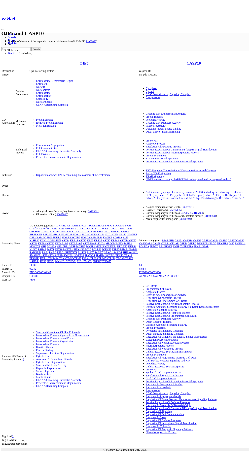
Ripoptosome (153, 97)
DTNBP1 (98, 231)
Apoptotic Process (155, 143)
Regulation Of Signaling (159, 411)
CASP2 (197, 240)
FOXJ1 (77, 234)
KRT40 (115, 240)
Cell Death (151, 285)
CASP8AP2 (145, 243)
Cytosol (150, 91)
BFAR (165, 240)
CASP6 (223, 240)
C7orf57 (54, 228)
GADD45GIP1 (96, 234)
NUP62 (33, 249)
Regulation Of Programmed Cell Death (166, 300)
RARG (52, 252)
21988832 (91, 41)
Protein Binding (44, 119)
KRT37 (106, 240)
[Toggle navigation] (2, 29)
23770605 (186, 213)
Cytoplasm (151, 88)
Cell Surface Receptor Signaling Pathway (168, 360)
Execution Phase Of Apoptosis (162, 158)
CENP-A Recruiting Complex (52, 104)
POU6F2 (106, 249)
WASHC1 (60, 261)
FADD (212, 243)
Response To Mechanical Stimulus (164, 384)
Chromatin (41, 83)
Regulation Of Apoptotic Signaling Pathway (169, 429)
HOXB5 (66, 237)
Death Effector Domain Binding (163, 131)
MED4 (120, 243)
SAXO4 (117, 252)
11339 (33, 265)
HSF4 (93, 237)
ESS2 (46, 234)
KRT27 (82, 240)
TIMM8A (53, 258)
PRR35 (115, 249)
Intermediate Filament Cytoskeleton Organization (62, 335)
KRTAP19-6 (89, 243)
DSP (199, 243)
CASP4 (214, 240)
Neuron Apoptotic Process (160, 345)
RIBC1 (61, 252)
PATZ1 (50, 249)
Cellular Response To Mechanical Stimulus (169, 351)
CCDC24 (92, 228)
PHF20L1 (240, 243)
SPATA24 (90, 255)
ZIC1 (80, 261)
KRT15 (74, 240)
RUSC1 (82, 252)
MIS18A (51, 246)
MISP (72, 246)
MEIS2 (128, 243)
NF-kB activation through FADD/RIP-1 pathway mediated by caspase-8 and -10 (188, 179)
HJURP (57, 237)
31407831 (210, 215)
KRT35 (98, 240)
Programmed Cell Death (159, 288)
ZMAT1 (87, 261)
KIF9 (125, 237)
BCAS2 (92, 225)
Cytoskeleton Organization (50, 362)
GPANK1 (132, 234)
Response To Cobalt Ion (158, 426)
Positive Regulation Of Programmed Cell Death (171, 315)
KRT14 (65, 240)
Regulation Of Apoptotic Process (163, 146)
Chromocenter (43, 95)
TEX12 (128, 255)
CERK (129, 228)
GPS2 (33, 237)
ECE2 (205, 243)
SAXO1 (108, 252)
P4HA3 (42, 249)
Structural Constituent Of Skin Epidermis (58, 332)
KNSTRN (55, 240)
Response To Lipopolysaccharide (163, 396)
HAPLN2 (41, 237)
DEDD (183, 243)
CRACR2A (66, 231)
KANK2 (107, 237)
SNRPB (58, 255)
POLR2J (96, 249)
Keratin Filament (45, 347)
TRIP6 (111, 258)
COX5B (54, 231)
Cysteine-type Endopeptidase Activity (166, 113)
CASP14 (187, 240)
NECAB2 (122, 246)
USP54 (50, 261)
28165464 (197, 213)
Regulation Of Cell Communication (165, 414)
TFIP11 (44, 258)
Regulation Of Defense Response (163, 420)
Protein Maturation (156, 155)
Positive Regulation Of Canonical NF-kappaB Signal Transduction (181, 149)
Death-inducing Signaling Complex (165, 333)
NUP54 (132, 246)
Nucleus (40, 86)
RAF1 (45, 252)
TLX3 (62, 258)
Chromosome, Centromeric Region (54, 80)
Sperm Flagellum (45, 371)
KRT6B (123, 240)
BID (171, 240)
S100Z (90, 252)
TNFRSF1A (186, 246)
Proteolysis (152, 140)
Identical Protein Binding (49, 122)
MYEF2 (90, 246)
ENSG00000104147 (40, 272)
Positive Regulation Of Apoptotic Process (168, 312)
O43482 (34, 276)
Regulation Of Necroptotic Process (164, 348)
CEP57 (121, 228)
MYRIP (99, 246)
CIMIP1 (45, 231)
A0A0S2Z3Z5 (162, 276)
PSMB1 (124, 249)
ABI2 (63, 225)
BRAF (128, 225)
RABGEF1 (35, 252)
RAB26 (133, 249)
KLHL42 (45, 240)
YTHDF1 (71, 261)
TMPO (70, 258)
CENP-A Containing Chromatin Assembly (58, 151)
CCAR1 (165, 243)
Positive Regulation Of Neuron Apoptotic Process (172, 152)
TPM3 (77, 258)
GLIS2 (122, 234)
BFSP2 (108, 225)
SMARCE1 (36, 255)
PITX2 (77, 249)
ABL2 (76, 225)
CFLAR (174, 243)
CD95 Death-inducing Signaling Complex (168, 94)
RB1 (161, 246)
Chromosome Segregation (50, 145)
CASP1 (178, 240)
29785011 (93, 211)
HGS (50, 237)
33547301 (187, 207)
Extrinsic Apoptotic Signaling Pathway (166, 324)
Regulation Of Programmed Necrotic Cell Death (171, 357)
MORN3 (80, 246)
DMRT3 (87, 231)
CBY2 (72, 228)
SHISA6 (127, 252)
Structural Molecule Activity (51, 365)
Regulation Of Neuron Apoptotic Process (167, 342)
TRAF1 (198, 246)
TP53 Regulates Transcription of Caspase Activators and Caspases (181, 170)
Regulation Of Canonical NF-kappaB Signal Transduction (176, 336)
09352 (33, 268)
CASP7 (232, 240)
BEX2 (100, 225)
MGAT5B (35, 246)
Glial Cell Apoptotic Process (161, 378)
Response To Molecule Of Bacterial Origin (168, 405)
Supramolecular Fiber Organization (55, 353)
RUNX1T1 (71, 252)
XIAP (205, 246)
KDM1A (117, 237)
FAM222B (66, 234)
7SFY (33, 279)
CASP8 (240, 240)
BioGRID (13, 53)
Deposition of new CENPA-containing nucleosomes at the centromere (73, 175)
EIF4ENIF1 (36, 234)
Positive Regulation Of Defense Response (168, 402)
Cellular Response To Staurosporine (165, 366)
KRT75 (132, 240)
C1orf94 (34, 228)
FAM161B (55, 234)
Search (12, 37)
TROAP (120, 258)
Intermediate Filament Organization (55, 341)
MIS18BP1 (63, 246)
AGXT (84, 225)
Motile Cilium (43, 377)
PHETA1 (68, 249)
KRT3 (90, 240)
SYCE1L (110, 255)
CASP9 (156, 243)
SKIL (135, 252)
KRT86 (50, 243)
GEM (115, 234)
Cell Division (43, 154)
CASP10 (193, 63)
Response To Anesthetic (158, 387)
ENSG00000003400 (150, 272)
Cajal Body (42, 98)
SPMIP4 (100, 255)
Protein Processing (156, 327)
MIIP (43, 246)
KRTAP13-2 (61, 243)
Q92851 (175, 276)
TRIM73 (103, 258)
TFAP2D (34, 258)
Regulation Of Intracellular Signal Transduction (171, 423)
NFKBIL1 (222, 243)
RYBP (176, 246)
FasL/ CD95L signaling (158, 173)
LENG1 (101, 243)
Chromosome (43, 92)
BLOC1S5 (118, 225)
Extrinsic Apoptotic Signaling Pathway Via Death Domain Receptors (182, 306)
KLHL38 (34, 240)
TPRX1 (86, 258)
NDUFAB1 (111, 246)
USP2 (43, 261)
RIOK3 (168, 246)
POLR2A (144, 246)
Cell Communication (47, 148)
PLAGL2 (86, 249)
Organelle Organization (48, 368)
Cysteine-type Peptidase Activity (163, 122)
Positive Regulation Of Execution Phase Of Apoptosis (174, 161)
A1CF (56, 225)
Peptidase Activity (155, 119)
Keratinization (43, 374)
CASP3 (206, 240)
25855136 (175, 210)
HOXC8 (85, 237)
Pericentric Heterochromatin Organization (58, 157)
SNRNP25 (48, 255)
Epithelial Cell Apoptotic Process (163, 372)
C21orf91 (44, 228)
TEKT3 (119, 255)
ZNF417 (97, 261)
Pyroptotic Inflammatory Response (164, 330)
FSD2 (85, 234)
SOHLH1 (68, 255)
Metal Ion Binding (46, 125)
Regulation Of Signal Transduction (164, 375)
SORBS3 (79, 255)
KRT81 (33, 243)
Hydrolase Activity (156, 125)
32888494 (185, 218)
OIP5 (84, 63)
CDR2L (113, 228)
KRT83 (42, 243)
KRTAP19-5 (75, 243)
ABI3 (70, 225)
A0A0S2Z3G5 (147, 276)
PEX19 (59, 249)
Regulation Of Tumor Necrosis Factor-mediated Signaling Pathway (181, 399)
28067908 (62, 214)
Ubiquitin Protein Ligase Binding (163, 128)
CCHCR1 (103, 228)
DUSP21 (115, 231)
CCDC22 (82, 228)
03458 (142, 268)
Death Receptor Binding (159, 321)
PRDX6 (154, 246)
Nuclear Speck (44, 101)
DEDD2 (192, 243)
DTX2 (107, 231)
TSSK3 (129, 258)
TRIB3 (94, 258)
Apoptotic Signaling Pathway (161, 309)
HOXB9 (75, 237)
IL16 (99, 237)
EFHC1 (125, 231)
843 (141, 265)
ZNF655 (106, 261)
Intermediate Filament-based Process (55, 338)
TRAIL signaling (155, 176)
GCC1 (108, 234)
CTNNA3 (77, 231)
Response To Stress (156, 417)
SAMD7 (98, 252)
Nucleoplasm (43, 89)
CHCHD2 (35, 231)
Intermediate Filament (48, 344)
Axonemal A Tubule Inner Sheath (54, 359)
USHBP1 (34, 261)
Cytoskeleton (43, 356)
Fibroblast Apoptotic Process (161, 432)
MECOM (110, 243)
